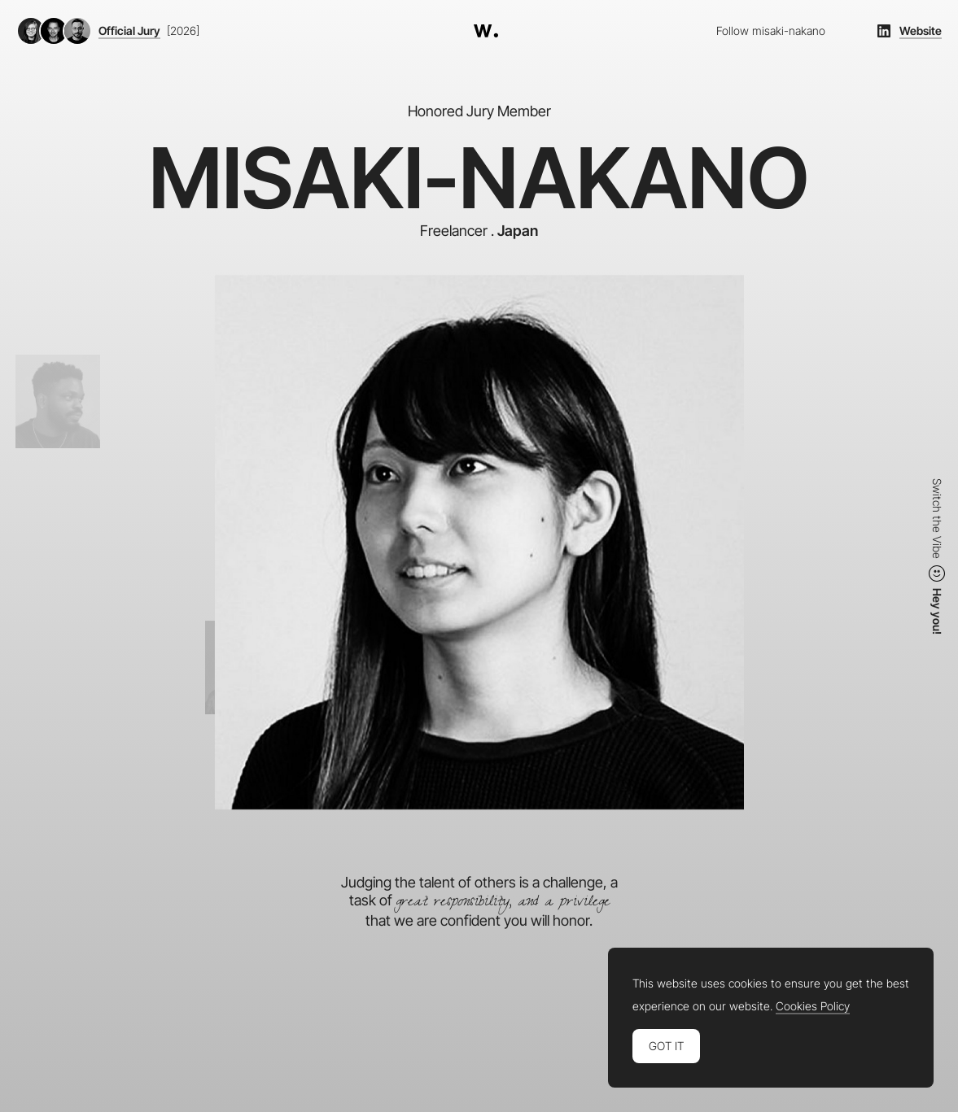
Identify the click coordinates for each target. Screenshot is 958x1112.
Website (920, 31)
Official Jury (129, 31)
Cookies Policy (813, 1006)
